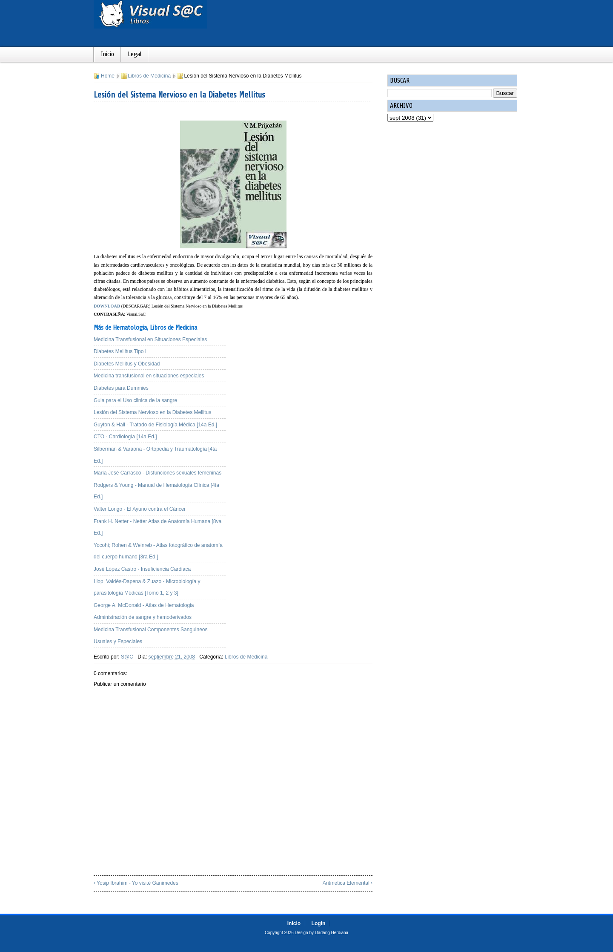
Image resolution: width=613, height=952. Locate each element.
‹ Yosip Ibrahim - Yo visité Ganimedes (136, 883)
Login (319, 923)
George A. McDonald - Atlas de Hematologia (144, 605)
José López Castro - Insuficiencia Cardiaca (142, 569)
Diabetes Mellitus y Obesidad (127, 364)
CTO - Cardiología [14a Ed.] (125, 437)
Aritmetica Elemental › (347, 883)
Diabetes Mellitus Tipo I (120, 351)
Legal (134, 54)
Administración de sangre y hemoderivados (143, 617)
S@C (127, 657)
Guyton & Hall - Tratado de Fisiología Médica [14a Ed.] (155, 425)
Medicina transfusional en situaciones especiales (149, 376)
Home (108, 76)
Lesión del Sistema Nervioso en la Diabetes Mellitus (179, 95)
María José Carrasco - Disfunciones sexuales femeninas (157, 473)
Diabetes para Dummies (121, 388)
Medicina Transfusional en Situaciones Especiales (150, 339)
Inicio (107, 54)
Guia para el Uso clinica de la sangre (135, 400)
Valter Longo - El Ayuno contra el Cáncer (140, 509)
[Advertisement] (306, 377)
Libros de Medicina (149, 76)
